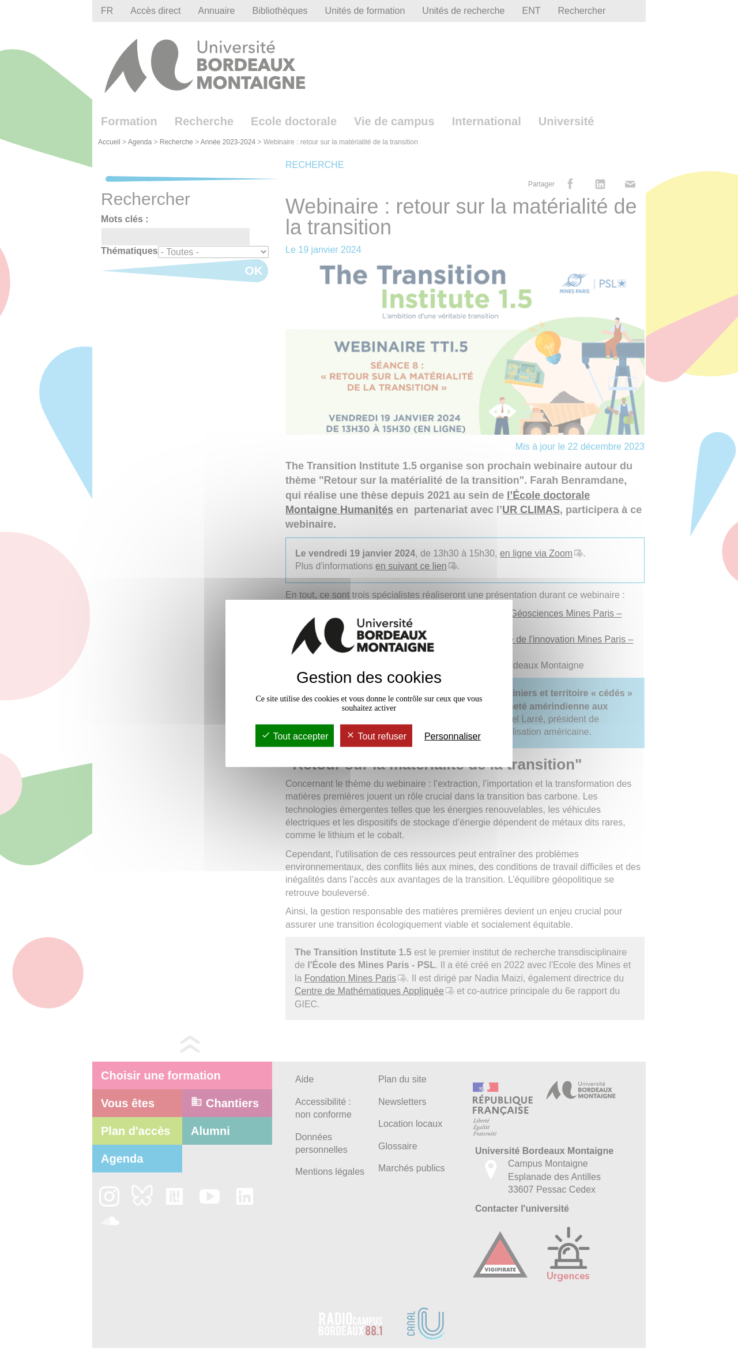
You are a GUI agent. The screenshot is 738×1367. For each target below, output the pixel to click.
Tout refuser (376, 736)
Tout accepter (294, 736)
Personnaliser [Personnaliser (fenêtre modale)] (452, 736)
